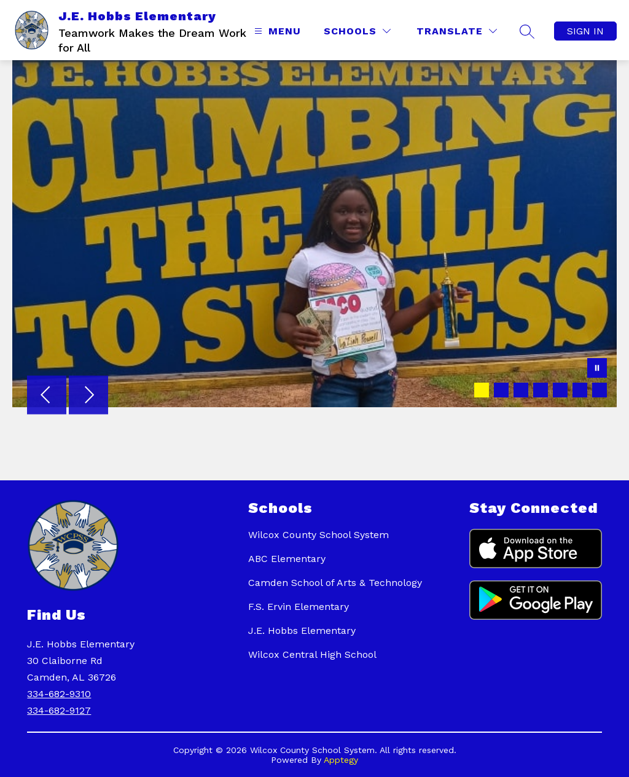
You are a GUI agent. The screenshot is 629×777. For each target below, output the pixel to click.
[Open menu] (276, 31)
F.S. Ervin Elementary (298, 606)
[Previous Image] (46, 396)
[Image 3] (521, 390)
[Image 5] (560, 390)
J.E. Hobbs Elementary (302, 630)
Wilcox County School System (318, 535)
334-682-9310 (59, 694)
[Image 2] (501, 390)
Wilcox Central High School (312, 654)
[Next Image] (88, 396)
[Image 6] (579, 390)
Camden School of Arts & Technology (335, 582)
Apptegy (341, 760)
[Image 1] (481, 390)
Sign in (585, 31)
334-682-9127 (59, 710)
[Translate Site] (456, 31)
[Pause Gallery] (597, 369)
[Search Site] (527, 31)
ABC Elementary (287, 558)
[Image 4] (540, 390)
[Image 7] (599, 390)
